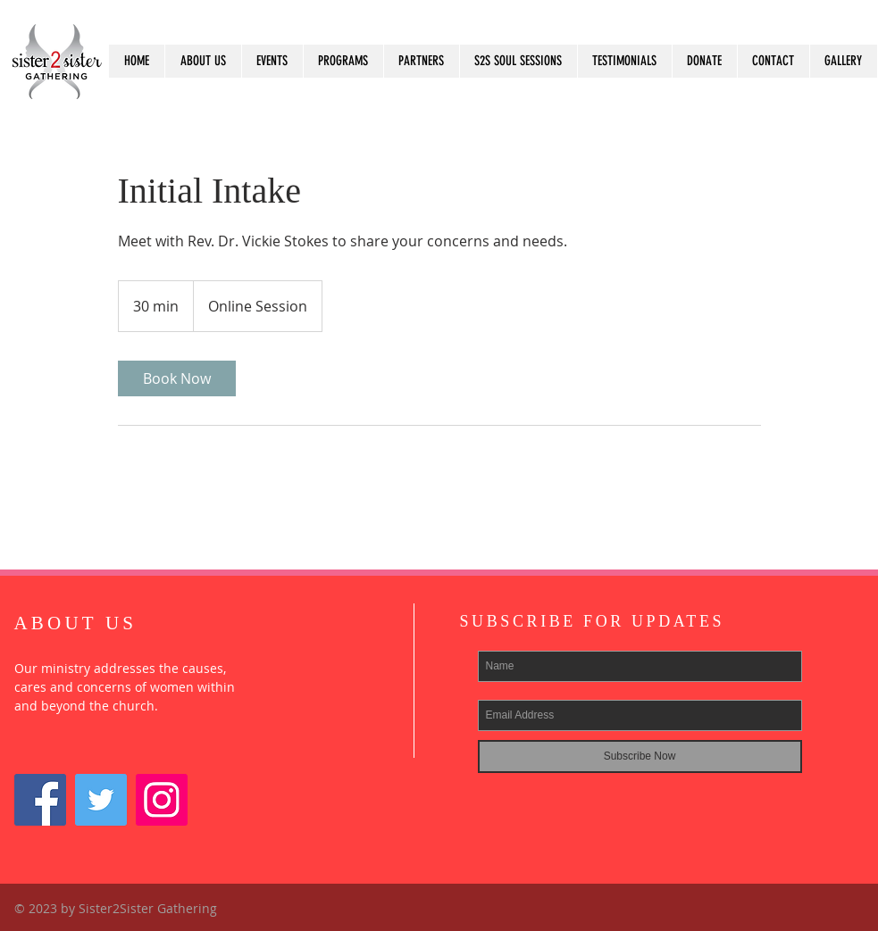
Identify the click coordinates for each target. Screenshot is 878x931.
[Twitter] (101, 800)
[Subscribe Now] (640, 756)
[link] (177, 378)
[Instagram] (162, 800)
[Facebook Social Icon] (40, 800)
